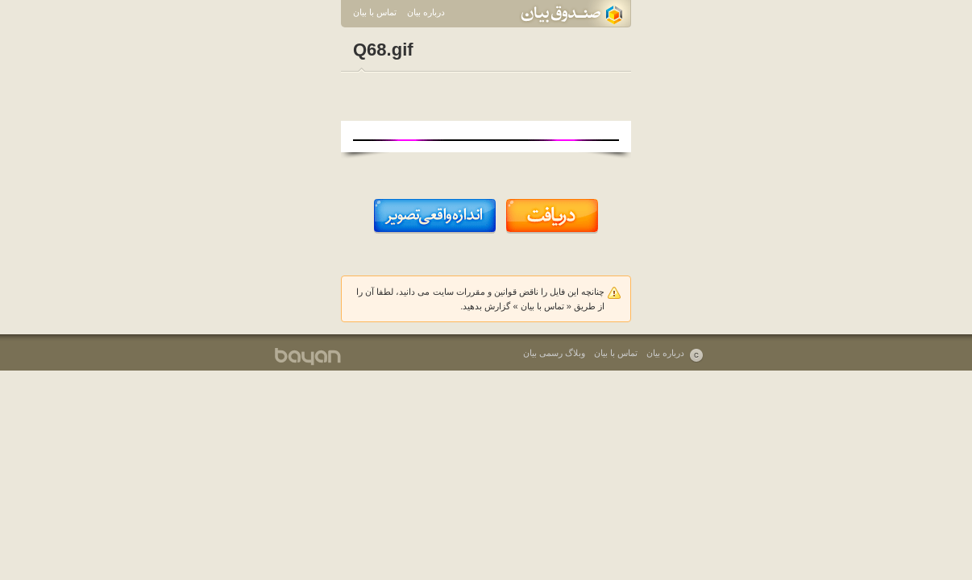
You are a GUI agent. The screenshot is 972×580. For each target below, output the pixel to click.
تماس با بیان (375, 12)
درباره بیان (426, 12)
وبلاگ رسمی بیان (554, 353)
